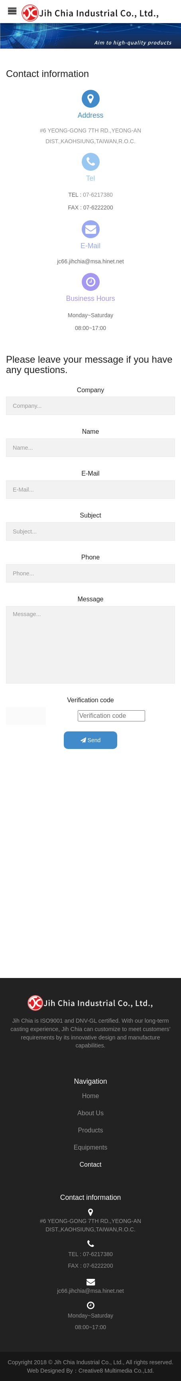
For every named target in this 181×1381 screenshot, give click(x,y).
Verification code (90, 700)
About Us (90, 1113)
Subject (90, 515)
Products (90, 1130)
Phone (90, 557)
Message (91, 599)
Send (91, 740)
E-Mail (90, 473)
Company (90, 390)
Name (90, 431)
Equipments (91, 1147)
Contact (90, 1164)
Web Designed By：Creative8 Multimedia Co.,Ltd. (90, 1370)
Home (90, 1096)
